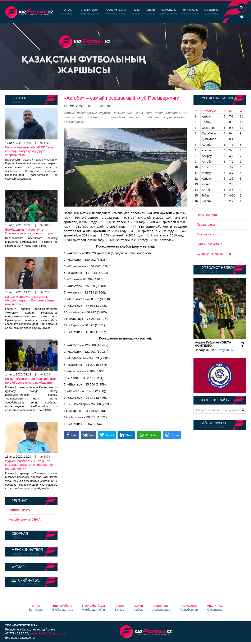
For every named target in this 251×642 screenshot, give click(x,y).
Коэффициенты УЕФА (24, 519)
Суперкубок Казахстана (214, 253)
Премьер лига (207, 215)
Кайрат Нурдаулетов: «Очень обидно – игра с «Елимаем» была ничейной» (30, 300)
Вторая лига (205, 234)
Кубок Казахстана (209, 244)
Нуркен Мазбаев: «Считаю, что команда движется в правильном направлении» (29, 464)
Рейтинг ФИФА (19, 510)
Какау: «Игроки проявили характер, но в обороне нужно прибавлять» (31, 380)
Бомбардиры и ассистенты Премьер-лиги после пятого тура (29, 231)
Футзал (18, 567)
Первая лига (206, 224)
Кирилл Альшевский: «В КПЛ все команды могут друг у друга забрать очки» (29, 151)
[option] (125, 56)
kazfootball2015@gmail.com (48, 633)
